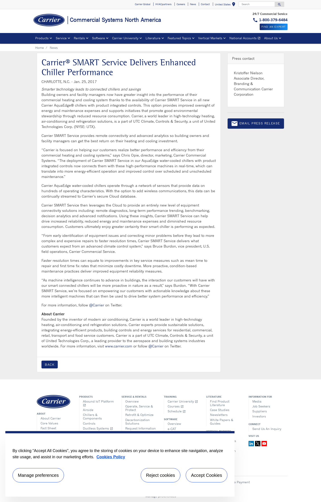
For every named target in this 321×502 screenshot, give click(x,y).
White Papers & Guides (221, 421)
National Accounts (245, 38)
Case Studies (219, 410)
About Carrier (51, 418)
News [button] (193, 4)
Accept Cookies (206, 475)
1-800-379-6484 (273, 20)
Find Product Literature (219, 403)
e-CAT (172, 429)
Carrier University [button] (125, 38)
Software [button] (98, 38)
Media (256, 401)
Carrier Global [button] (142, 4)
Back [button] (49, 364)
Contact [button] (205, 4)
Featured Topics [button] (179, 38)
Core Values (49, 423)
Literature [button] (153, 38)
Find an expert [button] (273, 26)
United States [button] (226, 5)
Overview (132, 401)
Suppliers (259, 411)
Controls (89, 423)
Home (39, 48)
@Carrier (96, 305)
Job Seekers (261, 406)
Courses (176, 406)
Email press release (255, 124)
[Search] (257, 4)
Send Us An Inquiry (266, 429)
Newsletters (219, 415)
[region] (120, 464)
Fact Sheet (48, 428)
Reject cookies (160, 475)
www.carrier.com (118, 346)
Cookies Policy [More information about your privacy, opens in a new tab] (111, 457)
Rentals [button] (79, 38)
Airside (88, 410)
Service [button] (61, 38)
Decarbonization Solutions (137, 421)
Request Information (140, 428)
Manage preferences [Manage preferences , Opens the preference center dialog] (38, 475)
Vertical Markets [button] (210, 38)
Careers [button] (181, 4)
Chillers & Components (92, 416)
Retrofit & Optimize (139, 415)
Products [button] (42, 38)
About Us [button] (271, 38)
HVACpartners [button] (163, 4)
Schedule (177, 411)
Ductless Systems (98, 428)
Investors (259, 416)
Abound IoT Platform (98, 403)
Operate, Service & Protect (139, 408)
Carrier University (183, 401)
